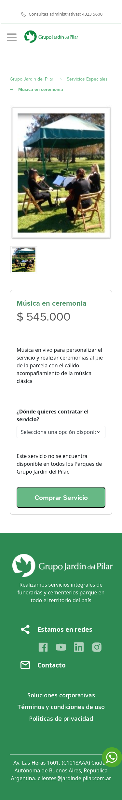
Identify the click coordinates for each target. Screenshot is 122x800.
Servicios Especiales (87, 79)
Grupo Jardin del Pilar (31, 79)
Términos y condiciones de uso (61, 707)
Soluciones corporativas (61, 695)
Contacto (51, 665)
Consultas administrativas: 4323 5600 (65, 14)
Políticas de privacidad (61, 718)
